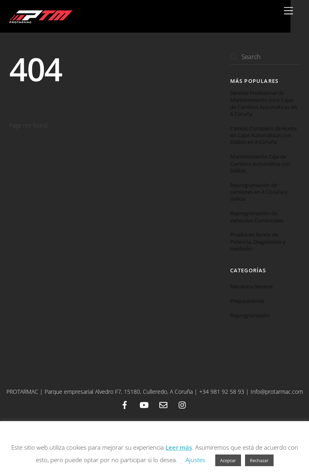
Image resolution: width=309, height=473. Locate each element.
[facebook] (125, 404)
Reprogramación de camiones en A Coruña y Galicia (259, 192)
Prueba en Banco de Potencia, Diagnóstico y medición (258, 241)
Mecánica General (251, 286)
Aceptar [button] (228, 460)
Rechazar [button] (259, 460)
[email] (163, 404)
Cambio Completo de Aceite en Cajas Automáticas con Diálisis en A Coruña (263, 135)
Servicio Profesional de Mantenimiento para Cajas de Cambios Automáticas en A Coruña (263, 103)
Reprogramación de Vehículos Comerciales (256, 217)
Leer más (178, 447)
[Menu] (288, 11)
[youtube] (144, 404)
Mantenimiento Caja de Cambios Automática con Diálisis (260, 163)
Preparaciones (247, 300)
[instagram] (183, 404)
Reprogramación (250, 315)
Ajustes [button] (195, 460)
